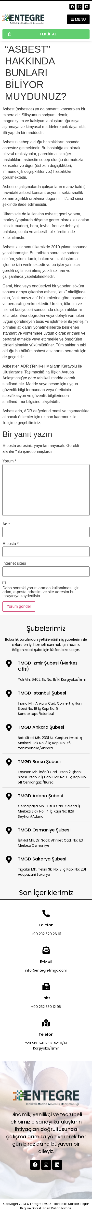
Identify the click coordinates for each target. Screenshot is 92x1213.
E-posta (10, 544)
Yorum (9, 461)
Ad (6, 524)
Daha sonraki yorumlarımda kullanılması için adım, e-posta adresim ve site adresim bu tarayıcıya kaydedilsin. (40, 592)
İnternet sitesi (14, 563)
